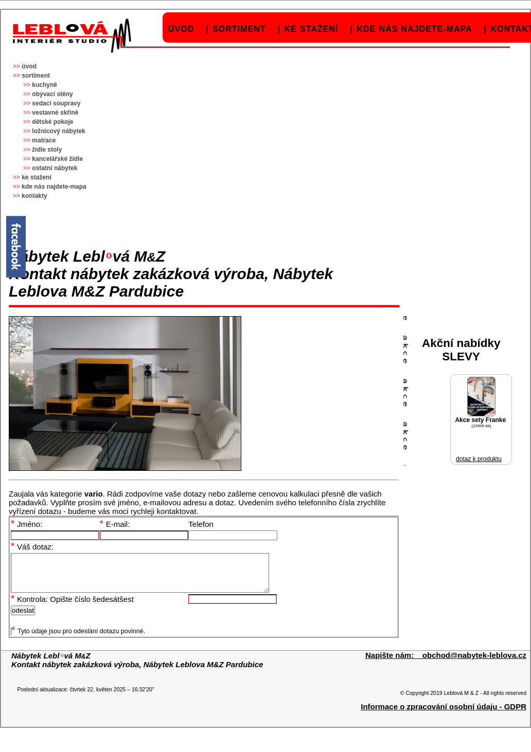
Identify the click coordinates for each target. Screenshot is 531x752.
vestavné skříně (55, 112)
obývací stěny (52, 94)
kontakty (34, 195)
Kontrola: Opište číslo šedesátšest (72, 606)
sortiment (239, 29)
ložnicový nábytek (58, 131)
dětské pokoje (52, 121)
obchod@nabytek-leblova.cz (474, 662)
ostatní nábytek (54, 168)
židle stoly (47, 149)
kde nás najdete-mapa (414, 29)
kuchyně (44, 84)
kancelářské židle (57, 158)
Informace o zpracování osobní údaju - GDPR (443, 714)
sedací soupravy (56, 103)
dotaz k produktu (479, 459)
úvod (181, 29)
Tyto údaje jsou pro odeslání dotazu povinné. (78, 639)
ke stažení (311, 29)
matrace (44, 140)
